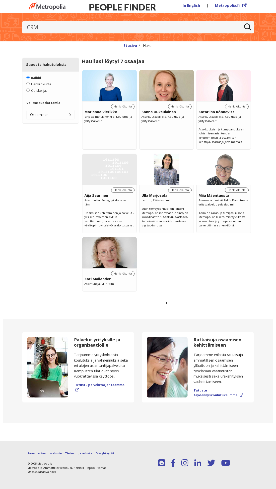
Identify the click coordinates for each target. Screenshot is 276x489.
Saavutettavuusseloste (44, 453)
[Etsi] (248, 27)
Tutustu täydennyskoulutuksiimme (218, 392)
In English (191, 5)
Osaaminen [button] (39, 114)
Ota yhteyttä (104, 453)
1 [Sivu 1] (166, 302)
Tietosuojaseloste (78, 453)
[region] (166, 193)
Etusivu (130, 45)
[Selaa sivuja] (166, 305)
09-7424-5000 (35, 472)
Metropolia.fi (231, 5)
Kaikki (36, 78)
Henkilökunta (41, 84)
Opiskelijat (39, 90)
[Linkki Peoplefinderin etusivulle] (47, 6)
